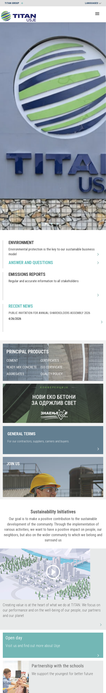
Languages (93, 3)
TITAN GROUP (14, 3)
